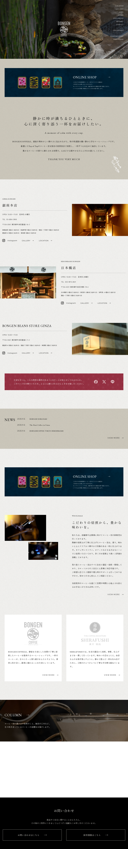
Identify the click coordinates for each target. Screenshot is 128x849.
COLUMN (120, 15)
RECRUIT (119, 21)
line (112, 382)
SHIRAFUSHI (118, 39)
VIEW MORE (114, 438)
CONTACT (119, 24)
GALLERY (119, 9)
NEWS (121, 12)
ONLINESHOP (118, 30)
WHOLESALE (118, 18)
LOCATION (119, 6)
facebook (96, 382)
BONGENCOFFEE (116, 36)
